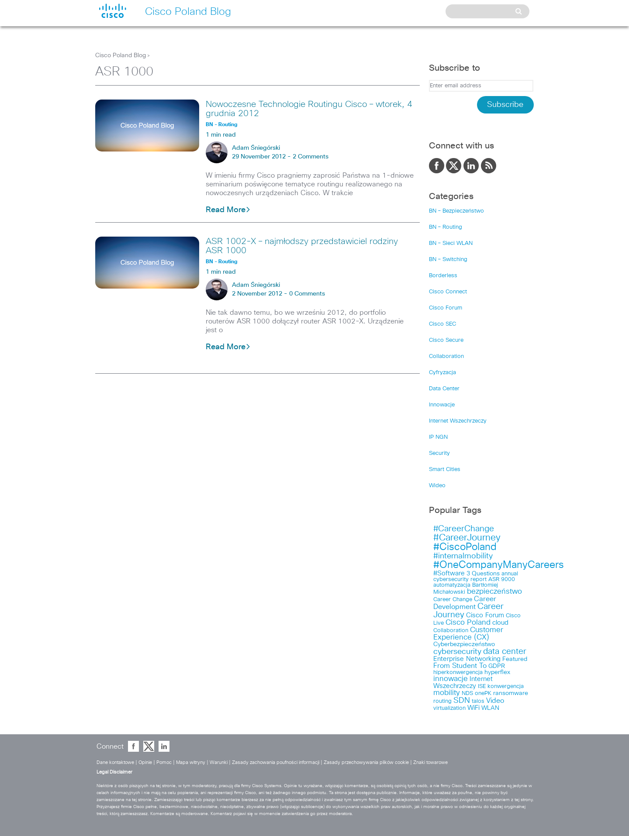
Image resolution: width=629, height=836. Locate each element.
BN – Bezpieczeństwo (456, 211)
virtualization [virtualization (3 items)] (449, 708)
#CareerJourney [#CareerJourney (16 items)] (467, 537)
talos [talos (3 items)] (478, 701)
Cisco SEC (442, 324)
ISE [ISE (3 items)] (482, 686)
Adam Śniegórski (256, 148)
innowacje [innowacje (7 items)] (450, 679)
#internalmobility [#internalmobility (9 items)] (463, 556)
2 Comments (310, 157)
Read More (228, 210)
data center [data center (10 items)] (504, 651)
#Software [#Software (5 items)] (449, 573)
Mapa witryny (190, 762)
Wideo (437, 486)
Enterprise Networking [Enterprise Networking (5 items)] (467, 659)
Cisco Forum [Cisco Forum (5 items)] (485, 615)
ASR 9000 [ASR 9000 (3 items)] (501, 579)
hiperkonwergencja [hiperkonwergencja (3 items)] (458, 672)
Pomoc (164, 762)
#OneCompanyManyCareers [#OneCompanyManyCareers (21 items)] (498, 565)
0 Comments (307, 294)
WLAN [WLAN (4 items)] (490, 708)
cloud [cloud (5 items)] (500, 622)
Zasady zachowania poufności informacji (275, 762)
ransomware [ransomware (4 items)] (510, 693)
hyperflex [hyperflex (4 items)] (497, 672)
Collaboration (446, 356)
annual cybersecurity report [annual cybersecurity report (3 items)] (475, 576)
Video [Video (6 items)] (495, 700)
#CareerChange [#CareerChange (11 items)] (463, 529)
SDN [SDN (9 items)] (461, 701)
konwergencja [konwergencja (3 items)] (505, 686)
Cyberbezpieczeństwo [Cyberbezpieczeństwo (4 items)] (464, 644)
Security (439, 453)
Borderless (443, 276)
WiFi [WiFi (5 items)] (473, 708)
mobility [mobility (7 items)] (446, 693)
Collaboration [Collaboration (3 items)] (450, 630)
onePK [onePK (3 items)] (483, 693)
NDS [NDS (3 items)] (467, 693)
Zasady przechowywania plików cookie (366, 762)
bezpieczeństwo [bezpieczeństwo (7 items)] (494, 591)
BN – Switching (448, 259)
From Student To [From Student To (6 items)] (460, 665)
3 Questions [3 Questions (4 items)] (483, 574)
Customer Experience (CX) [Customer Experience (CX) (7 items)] (468, 633)
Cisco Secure (446, 340)
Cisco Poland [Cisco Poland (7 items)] (468, 622)
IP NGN (438, 437)
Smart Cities (444, 469)
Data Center (444, 389)
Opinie (145, 762)
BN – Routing (445, 227)
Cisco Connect (448, 292)
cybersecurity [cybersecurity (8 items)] (457, 652)
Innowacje (442, 405)
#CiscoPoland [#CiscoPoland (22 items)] (465, 547)
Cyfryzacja (442, 372)
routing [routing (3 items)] (442, 701)
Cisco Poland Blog (120, 55)
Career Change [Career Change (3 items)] (452, 599)
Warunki (219, 762)
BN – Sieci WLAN (451, 243)
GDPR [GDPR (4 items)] (496, 666)
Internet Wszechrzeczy (458, 421)
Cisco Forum (445, 308)
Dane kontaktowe (115, 762)
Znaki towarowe (430, 762)
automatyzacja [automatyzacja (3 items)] (451, 585)
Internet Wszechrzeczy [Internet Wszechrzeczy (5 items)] (463, 682)
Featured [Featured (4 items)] (514, 659)
